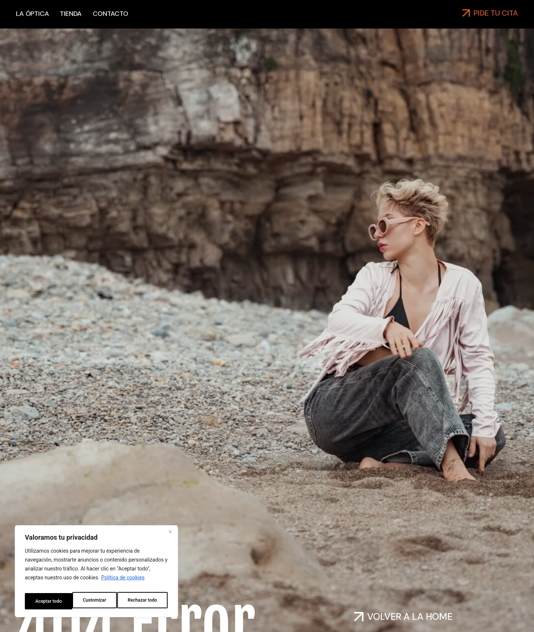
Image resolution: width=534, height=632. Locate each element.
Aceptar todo (145, 601)
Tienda (71, 21)
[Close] (170, 536)
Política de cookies (123, 583)
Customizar (46, 601)
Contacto (110, 21)
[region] (96, 573)
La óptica (32, 21)
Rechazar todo (94, 601)
